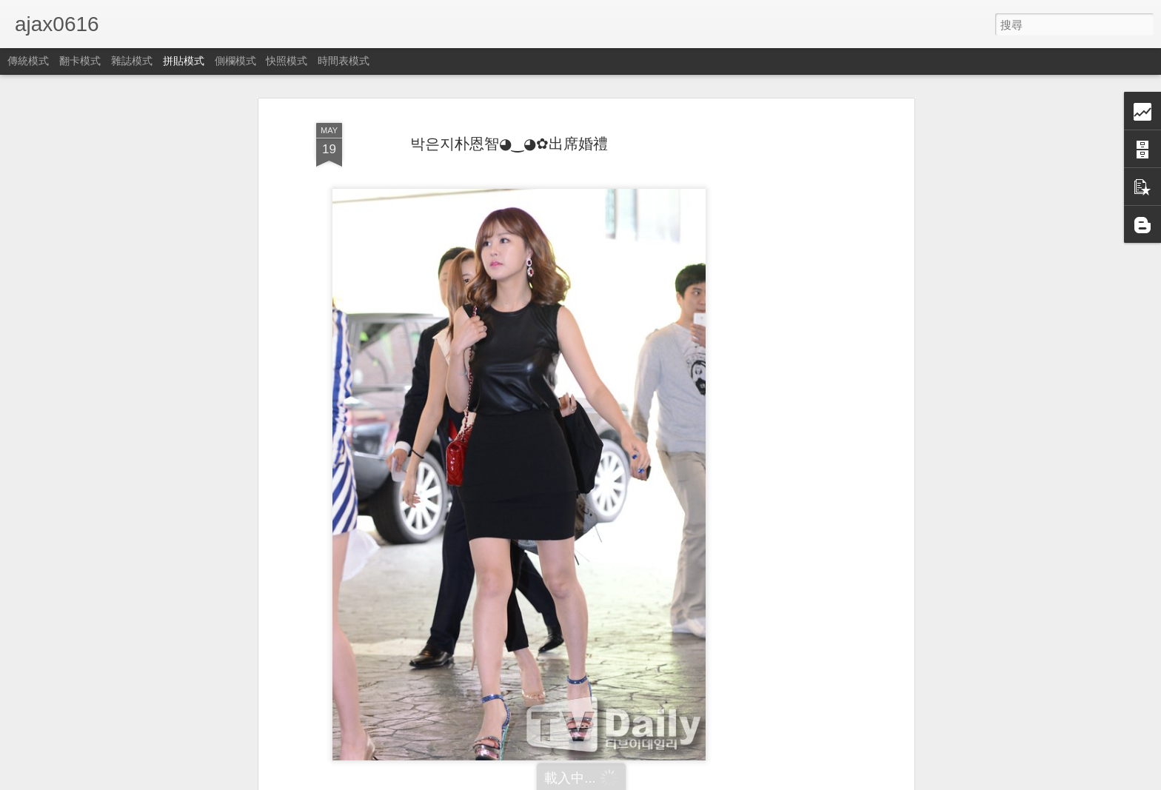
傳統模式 (28, 61)
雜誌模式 (132, 61)
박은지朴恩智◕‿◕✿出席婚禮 (509, 143)
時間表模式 (343, 61)
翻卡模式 (80, 61)
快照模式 (286, 61)
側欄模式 (235, 61)
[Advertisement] (783, 349)
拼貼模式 (183, 61)
